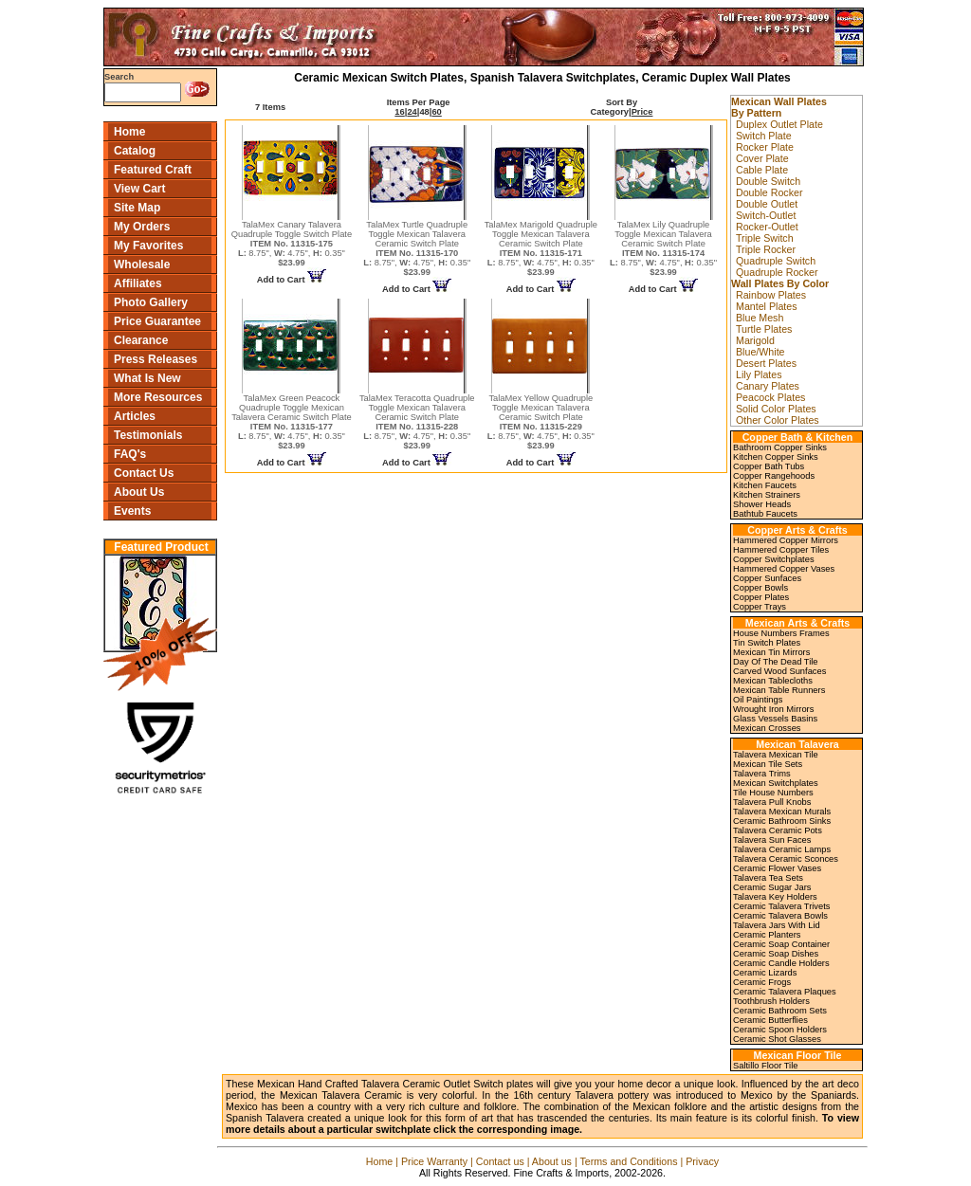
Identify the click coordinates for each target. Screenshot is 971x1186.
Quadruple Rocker (776, 272)
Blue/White (760, 351)
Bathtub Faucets (765, 514)
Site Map (137, 207)
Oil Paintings (757, 699)
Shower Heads (762, 504)
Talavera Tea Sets (768, 878)
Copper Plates (761, 597)
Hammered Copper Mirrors (785, 540)
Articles (135, 416)
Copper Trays (759, 606)
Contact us (500, 1161)
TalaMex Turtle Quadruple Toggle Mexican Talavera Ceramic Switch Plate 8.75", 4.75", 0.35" (416, 248)
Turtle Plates (764, 329)
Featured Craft (153, 169)
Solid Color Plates (776, 408)
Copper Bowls (760, 588)
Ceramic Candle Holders (781, 963)
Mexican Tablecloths (773, 680)
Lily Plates (759, 374)
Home (129, 131)
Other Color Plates (777, 420)
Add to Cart (291, 279)
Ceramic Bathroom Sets (780, 1010)
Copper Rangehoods (774, 476)
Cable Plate (762, 169)
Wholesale (142, 264)
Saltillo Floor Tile (765, 1065)
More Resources (158, 397)
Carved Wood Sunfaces (779, 671)
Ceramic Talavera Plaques (784, 991)
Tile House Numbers (773, 792)
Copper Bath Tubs (768, 466)
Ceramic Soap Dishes (775, 953)
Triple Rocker (766, 249)
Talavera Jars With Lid (776, 925)
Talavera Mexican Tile (775, 754)
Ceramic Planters (767, 935)
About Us (139, 492)
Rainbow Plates (771, 295)
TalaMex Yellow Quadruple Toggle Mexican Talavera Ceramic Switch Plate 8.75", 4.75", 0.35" (541, 421)
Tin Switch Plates (766, 643)
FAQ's (130, 454)
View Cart (139, 188)
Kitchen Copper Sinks (775, 457)
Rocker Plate (765, 147)
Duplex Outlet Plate (779, 124)
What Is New (147, 378)
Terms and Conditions (628, 1161)
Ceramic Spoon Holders (780, 1029)
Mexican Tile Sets (767, 764)
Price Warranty (434, 1161)
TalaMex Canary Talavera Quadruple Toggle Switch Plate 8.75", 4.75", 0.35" (291, 243)
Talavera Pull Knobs (772, 802)
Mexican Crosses (767, 728)
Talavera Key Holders (775, 897)
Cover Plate (762, 158)
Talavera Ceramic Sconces (785, 859)
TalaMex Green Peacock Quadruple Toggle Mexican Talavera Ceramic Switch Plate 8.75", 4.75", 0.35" (291, 421)
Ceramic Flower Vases (777, 868)
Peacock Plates (770, 397)
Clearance (141, 340)
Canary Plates (767, 386)
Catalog (135, 150)
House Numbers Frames (781, 633)
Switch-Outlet (766, 215)
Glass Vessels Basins (775, 718)
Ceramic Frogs (762, 982)
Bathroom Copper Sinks (780, 447)
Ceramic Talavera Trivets (781, 906)
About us (552, 1161)
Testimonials (148, 435)
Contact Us (144, 473)
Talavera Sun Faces (772, 840)
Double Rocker (769, 192)
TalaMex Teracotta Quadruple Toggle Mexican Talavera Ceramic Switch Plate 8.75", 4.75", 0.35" (417, 421)
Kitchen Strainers (766, 495)
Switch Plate (764, 135)
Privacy (702, 1161)
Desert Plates (766, 363)
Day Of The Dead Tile (775, 661)
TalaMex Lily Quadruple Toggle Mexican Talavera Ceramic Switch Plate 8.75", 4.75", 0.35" (663, 248)
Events (132, 511)
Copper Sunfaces (767, 578)
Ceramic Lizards (765, 972)
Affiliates (138, 283)
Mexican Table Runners (779, 690)
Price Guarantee (157, 321)
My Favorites (148, 245)
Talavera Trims (762, 773)
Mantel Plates (766, 306)
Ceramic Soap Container (781, 944)
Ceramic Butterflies (770, 1020)
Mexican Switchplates (775, 783)
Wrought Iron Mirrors (773, 709)
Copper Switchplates (774, 559)
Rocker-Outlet (767, 226)
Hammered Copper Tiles (781, 550)
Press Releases (155, 359)
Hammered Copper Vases (783, 569)
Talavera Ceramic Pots (777, 830)
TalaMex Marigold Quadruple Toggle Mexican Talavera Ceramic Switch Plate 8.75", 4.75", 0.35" (541, 248)
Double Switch (768, 181)
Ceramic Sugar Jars (772, 887)
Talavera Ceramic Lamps (782, 849)
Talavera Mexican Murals (782, 811)
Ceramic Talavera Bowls (780, 916)
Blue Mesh (759, 317)
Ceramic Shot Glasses (777, 1039)
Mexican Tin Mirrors (771, 652)
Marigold (755, 340)
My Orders (142, 226)
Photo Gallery (151, 302)
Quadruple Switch (775, 260)
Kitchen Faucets (765, 485)
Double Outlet (766, 204)
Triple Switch (765, 238)
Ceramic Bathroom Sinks (782, 821)
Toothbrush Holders (771, 1001)
